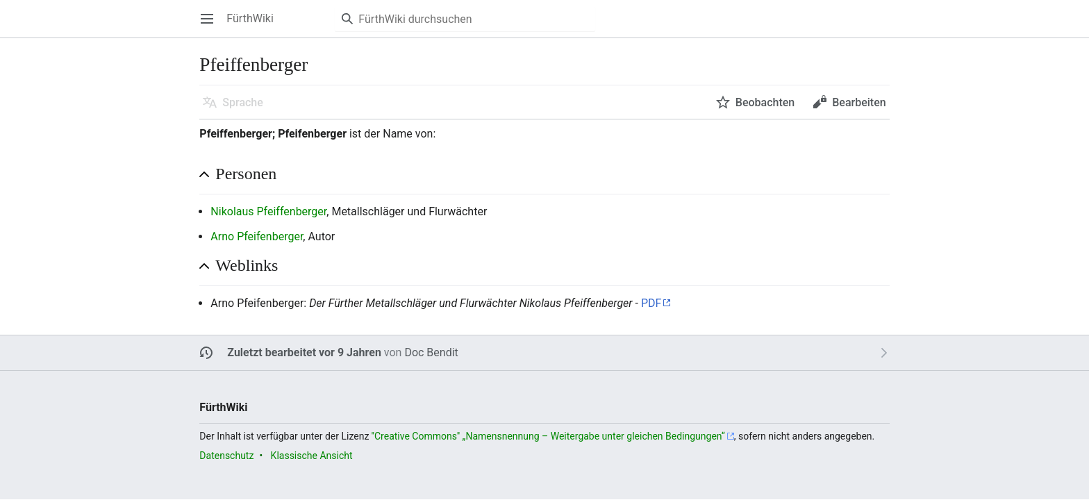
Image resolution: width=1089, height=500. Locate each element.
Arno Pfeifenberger (256, 236)
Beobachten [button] (765, 102)
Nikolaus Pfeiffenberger (268, 211)
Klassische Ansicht (312, 455)
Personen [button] (245, 174)
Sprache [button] (242, 102)
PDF (651, 303)
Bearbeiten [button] (859, 102)
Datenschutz (226, 455)
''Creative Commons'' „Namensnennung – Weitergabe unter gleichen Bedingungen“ (548, 436)
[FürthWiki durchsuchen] (465, 18)
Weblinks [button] (246, 265)
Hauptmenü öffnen (211, 25)
